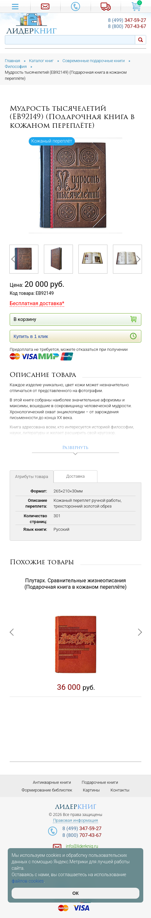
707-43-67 (127, 26)
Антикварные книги (52, 782)
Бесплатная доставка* (37, 303)
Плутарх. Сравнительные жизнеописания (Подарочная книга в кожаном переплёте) (76, 583)
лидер (75, 807)
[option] (75, 185)
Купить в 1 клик (75, 336)
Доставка (75, 476)
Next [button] (136, 259)
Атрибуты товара (31, 476)
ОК (75, 893)
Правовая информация (75, 820)
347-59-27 (127, 20)
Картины (91, 790)
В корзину (75, 319)
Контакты (120, 790)
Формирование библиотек (47, 790)
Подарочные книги (100, 782)
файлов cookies (28, 881)
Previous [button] (14, 259)
